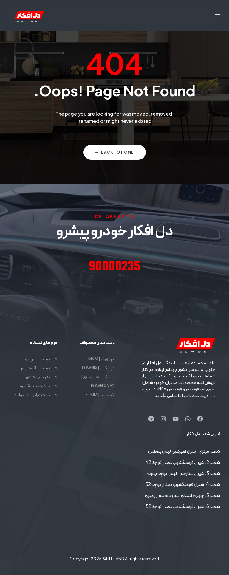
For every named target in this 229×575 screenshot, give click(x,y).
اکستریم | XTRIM (100, 395)
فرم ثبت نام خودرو (41, 359)
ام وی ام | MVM (101, 359)
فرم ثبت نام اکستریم (39, 368)
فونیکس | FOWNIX (98, 368)
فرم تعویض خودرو (41, 377)
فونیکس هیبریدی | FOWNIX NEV (98, 382)
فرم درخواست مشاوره (38, 386)
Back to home (114, 152)
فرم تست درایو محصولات (35, 395)
